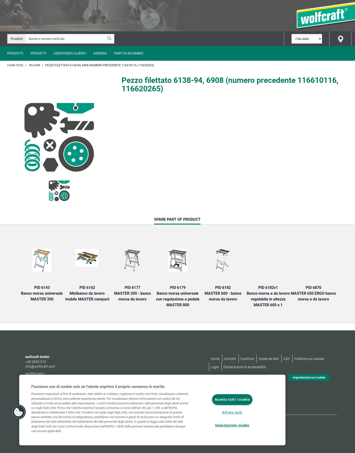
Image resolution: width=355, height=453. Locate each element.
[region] (152, 410)
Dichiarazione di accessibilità (244, 367)
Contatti (230, 359)
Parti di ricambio (128, 53)
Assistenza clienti (70, 53)
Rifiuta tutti (232, 413)
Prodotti (15, 53)
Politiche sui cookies (309, 359)
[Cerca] (109, 38)
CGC (286, 359)
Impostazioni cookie (232, 425)
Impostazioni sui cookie (309, 377)
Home (215, 359)
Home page (15, 65)
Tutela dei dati (268, 359)
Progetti (38, 53)
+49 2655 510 (35, 362)
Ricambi (34, 65)
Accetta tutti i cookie (232, 400)
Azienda (100, 53)
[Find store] (340, 39)
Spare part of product (177, 221)
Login (215, 367)
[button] (18, 412)
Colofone (247, 359)
